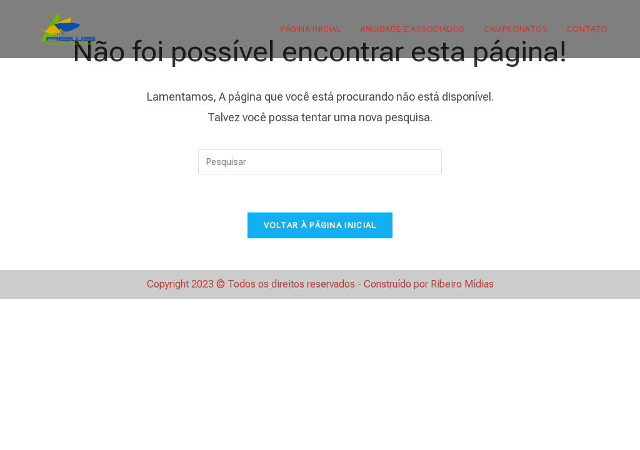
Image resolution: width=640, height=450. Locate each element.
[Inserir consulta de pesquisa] (320, 161)
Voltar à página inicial (320, 225)
